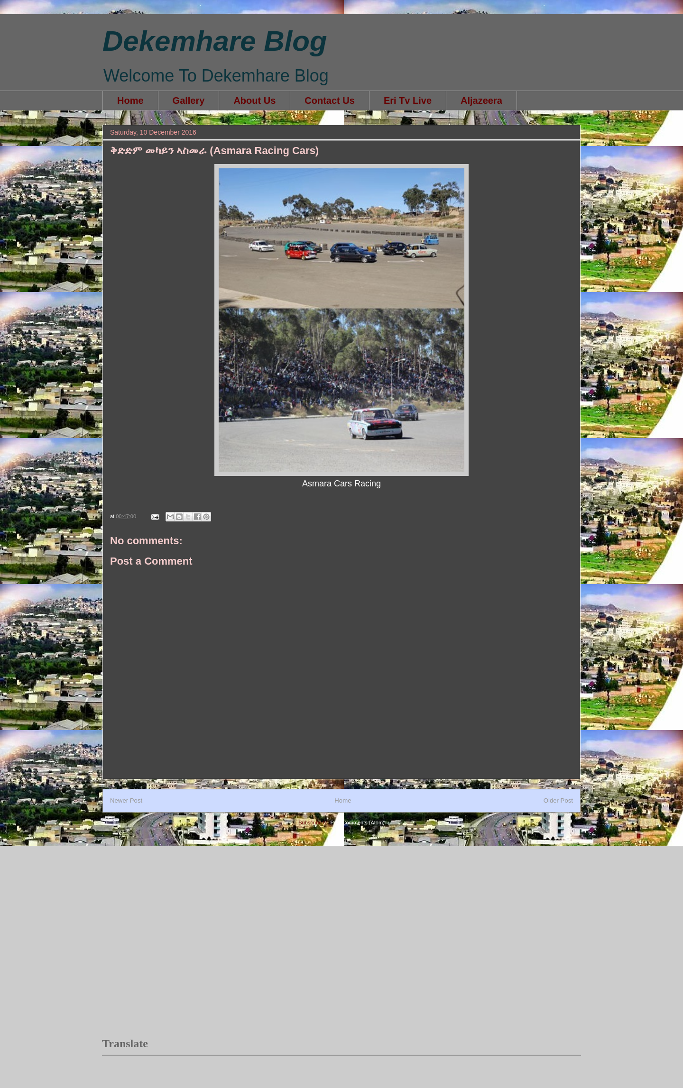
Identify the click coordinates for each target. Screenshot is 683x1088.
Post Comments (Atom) (357, 822)
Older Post (558, 800)
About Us (254, 100)
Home (130, 100)
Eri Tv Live (408, 100)
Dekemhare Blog (214, 41)
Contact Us (330, 100)
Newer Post (126, 800)
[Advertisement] (274, 881)
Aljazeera (481, 100)
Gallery (189, 100)
